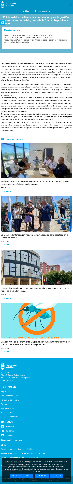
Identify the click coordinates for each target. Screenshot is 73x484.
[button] (2, 22)
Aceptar (57, 476)
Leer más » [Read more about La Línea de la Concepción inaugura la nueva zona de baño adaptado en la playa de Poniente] (6, 245)
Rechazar (42, 476)
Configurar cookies (21, 476)
